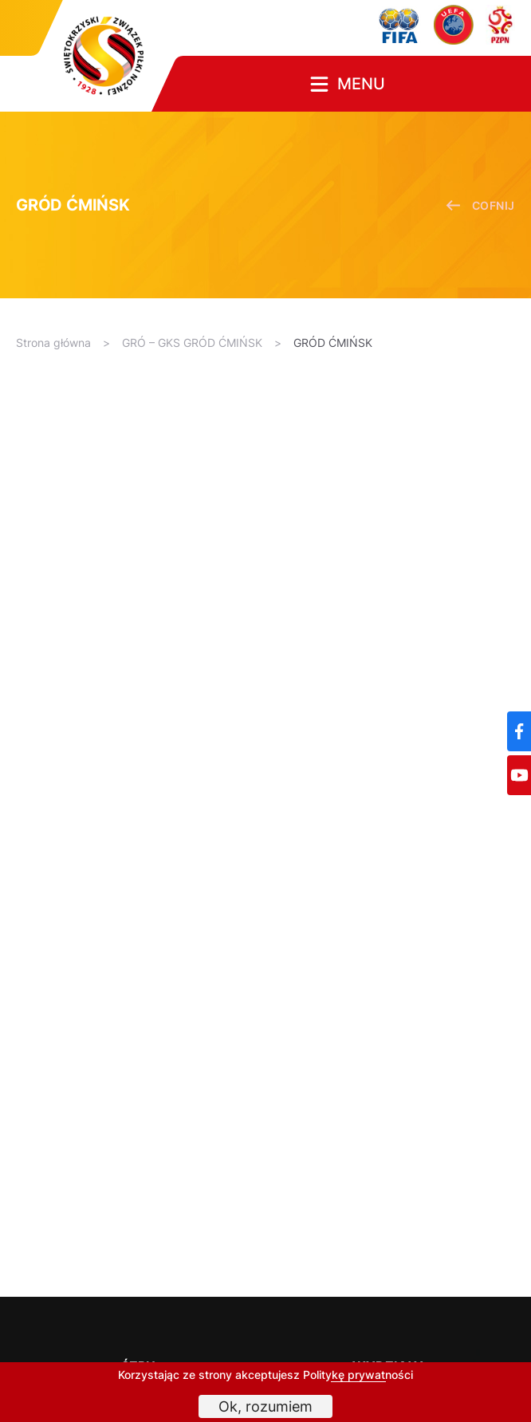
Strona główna (53, 342)
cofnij (480, 205)
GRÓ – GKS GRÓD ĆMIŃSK (192, 342)
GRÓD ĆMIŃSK (332, 342)
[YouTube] (519, 775)
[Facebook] (519, 731)
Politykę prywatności (358, 1374)
